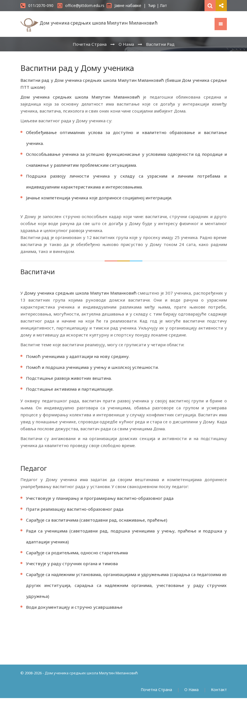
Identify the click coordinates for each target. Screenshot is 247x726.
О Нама (126, 44)
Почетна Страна (90, 44)
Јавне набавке (124, 5)
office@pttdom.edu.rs (80, 5)
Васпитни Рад (160, 44)
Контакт (219, 689)
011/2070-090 (36, 5)
